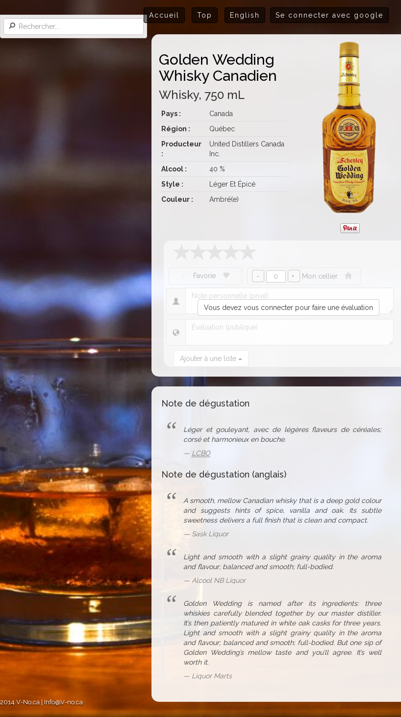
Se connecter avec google (329, 15)
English (245, 15)
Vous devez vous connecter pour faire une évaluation (288, 307)
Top (204, 15)
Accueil (164, 15)
